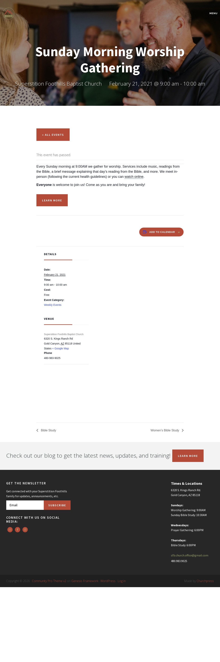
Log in (122, 581)
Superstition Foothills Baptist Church (35, 13)
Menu (213, 13)
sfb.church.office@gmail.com (189, 555)
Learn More (52, 200)
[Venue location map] (64, 384)
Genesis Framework (84, 581)
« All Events (53, 135)
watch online (134, 177)
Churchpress (205, 581)
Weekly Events (52, 304)
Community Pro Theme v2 (49, 581)
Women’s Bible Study (165, 430)
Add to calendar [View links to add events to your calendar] (162, 232)
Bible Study (48, 430)
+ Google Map (60, 348)
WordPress (107, 581)
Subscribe (57, 505)
